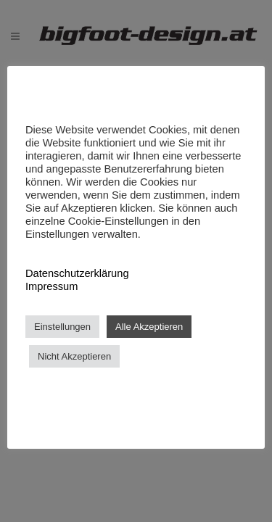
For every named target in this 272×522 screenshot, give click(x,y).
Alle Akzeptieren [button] (149, 326)
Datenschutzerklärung (77, 273)
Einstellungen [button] (62, 326)
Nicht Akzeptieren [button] (74, 356)
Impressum (51, 286)
